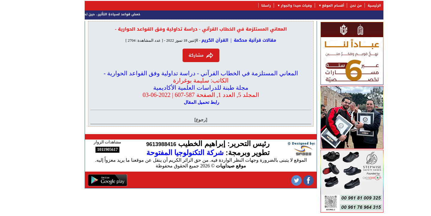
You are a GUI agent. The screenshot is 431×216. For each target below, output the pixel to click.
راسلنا (247, 5)
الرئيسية (355, 5)
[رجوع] (182, 119)
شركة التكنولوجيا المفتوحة (166, 152)
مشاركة (182, 55)
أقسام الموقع (314, 5)
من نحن (337, 5)
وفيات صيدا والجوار (277, 5)
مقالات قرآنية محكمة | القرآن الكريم (220, 40)
